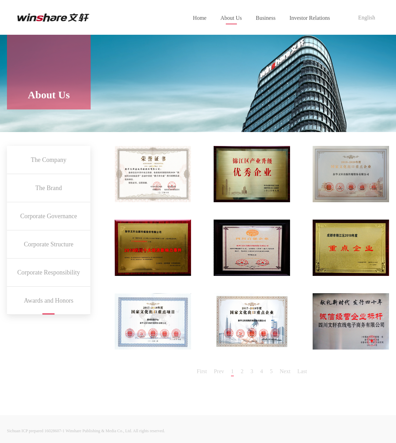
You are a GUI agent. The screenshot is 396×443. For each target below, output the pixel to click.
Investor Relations (309, 18)
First (202, 371)
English (366, 17)
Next (285, 371)
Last (302, 371)
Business (265, 18)
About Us (231, 18)
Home (199, 18)
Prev (219, 371)
